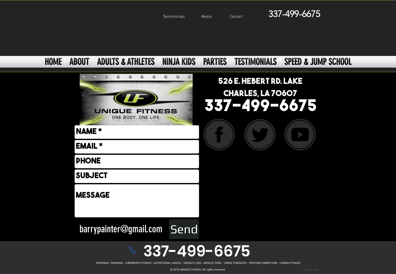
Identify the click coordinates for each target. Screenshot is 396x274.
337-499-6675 (260, 107)
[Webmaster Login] (311, 270)
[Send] (184, 229)
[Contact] (236, 17)
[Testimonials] (174, 17)
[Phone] (132, 250)
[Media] (206, 17)
